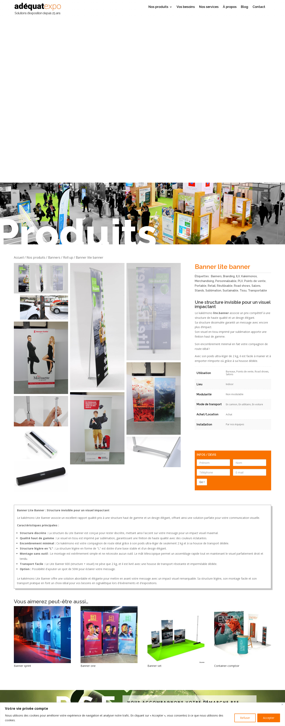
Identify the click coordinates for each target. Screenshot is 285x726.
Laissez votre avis (142, 645)
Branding (229, 110)
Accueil (19, 91)
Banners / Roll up (60, 91)
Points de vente (255, 115)
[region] (142, 714)
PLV (240, 115)
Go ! (178, 700)
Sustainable (230, 124)
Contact (259, 7)
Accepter (268, 718)
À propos (230, 7)
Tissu (243, 124)
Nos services (208, 7)
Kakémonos (249, 110)
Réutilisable (225, 119)
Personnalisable (226, 115)
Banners (216, 110)
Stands (199, 124)
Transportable (257, 124)
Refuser (245, 718)
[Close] (282, 704)
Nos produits (158, 7)
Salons (256, 119)
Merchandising (204, 115)
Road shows (242, 119)
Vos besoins (186, 7)
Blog (244, 7)
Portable (200, 119)
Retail (212, 119)
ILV (238, 110)
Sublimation (213, 124)
